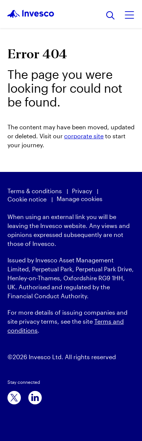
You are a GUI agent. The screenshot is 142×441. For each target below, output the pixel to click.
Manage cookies (79, 198)
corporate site (84, 135)
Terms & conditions (34, 190)
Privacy (82, 190)
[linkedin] (35, 397)
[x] (14, 397)
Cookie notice (27, 199)
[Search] (110, 16)
